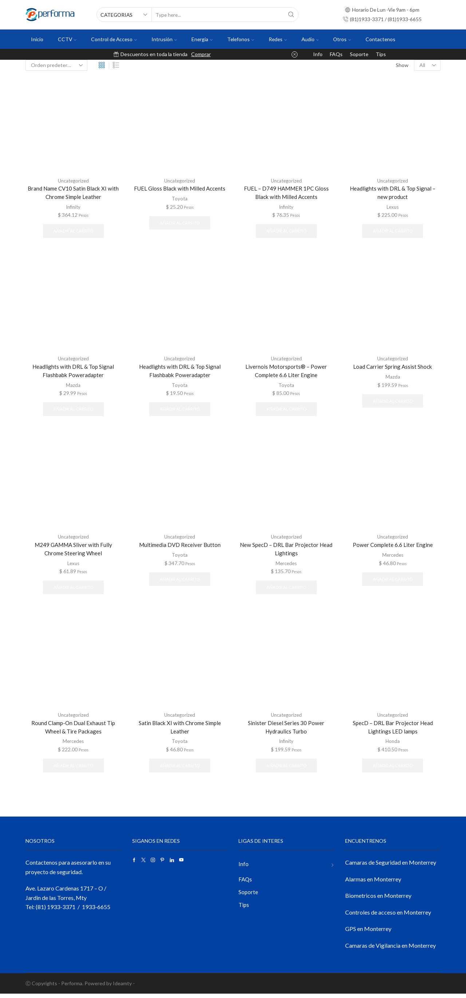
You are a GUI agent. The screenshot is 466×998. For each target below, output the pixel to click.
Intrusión (164, 39)
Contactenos (380, 39)
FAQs (336, 54)
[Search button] (291, 14)
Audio (310, 39)
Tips (381, 54)
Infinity (73, 207)
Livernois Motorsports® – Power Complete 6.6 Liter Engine (286, 372)
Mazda (73, 386)
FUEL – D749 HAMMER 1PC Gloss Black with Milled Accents (286, 193)
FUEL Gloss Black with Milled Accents (180, 188)
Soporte (359, 54)
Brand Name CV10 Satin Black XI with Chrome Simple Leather (73, 193)
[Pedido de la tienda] (56, 65)
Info (318, 54)
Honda (392, 745)
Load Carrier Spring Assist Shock (392, 367)
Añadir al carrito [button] (73, 231)
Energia (202, 39)
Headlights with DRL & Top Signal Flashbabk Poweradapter (73, 372)
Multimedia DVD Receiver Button (180, 547)
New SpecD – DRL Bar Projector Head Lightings (286, 551)
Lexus (392, 207)
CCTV (67, 39)
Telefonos (240, 39)
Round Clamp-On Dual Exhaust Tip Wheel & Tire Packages (73, 731)
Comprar (201, 54)
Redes (278, 39)
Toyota (179, 198)
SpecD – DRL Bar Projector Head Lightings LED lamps (392, 731)
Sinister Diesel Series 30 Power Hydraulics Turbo (286, 731)
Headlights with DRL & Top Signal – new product (393, 193)
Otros (342, 39)
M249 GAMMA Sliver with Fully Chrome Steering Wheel (73, 551)
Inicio (37, 39)
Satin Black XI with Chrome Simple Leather (179, 731)
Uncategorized (73, 180)
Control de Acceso (114, 39)
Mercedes (286, 566)
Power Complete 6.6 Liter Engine (393, 547)
